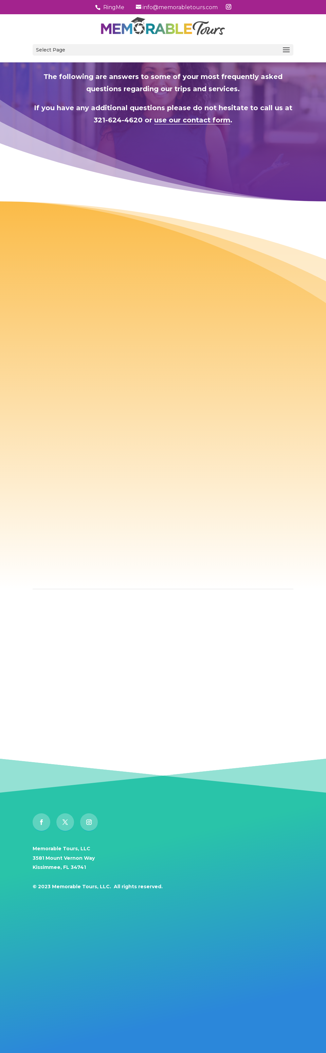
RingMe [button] (113, 7)
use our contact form (192, 120)
